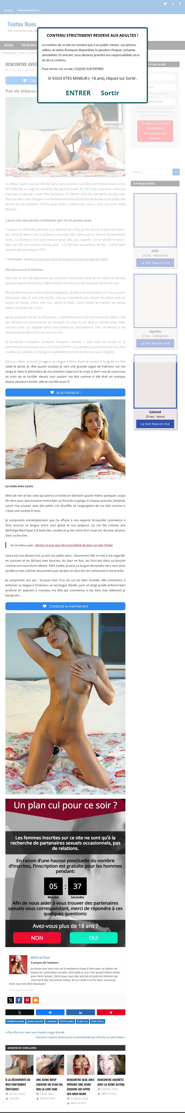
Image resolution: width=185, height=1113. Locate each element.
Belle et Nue (47, 1099)
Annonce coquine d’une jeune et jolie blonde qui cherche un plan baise (79, 1038)
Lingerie (51, 1022)
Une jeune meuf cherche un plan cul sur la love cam (49, 1085)
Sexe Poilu (97, 1022)
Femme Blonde (15, 1022)
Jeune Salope (35, 1022)
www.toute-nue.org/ (21, 991)
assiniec (14, 1099)
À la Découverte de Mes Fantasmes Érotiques (16, 1085)
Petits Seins (67, 1022)
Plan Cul (82, 1022)
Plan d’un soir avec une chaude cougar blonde (35, 1033)
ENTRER (78, 92)
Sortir (110, 92)
